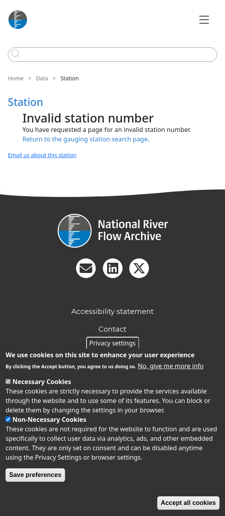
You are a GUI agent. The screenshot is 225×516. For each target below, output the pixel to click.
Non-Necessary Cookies (49, 419)
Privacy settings (112, 343)
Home (16, 78)
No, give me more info (171, 366)
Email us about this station (42, 155)
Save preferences (35, 474)
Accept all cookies (188, 502)
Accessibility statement (112, 311)
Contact (112, 329)
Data (42, 78)
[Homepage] (112, 230)
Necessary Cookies (41, 381)
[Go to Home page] (18, 20)
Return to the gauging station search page (85, 139)
